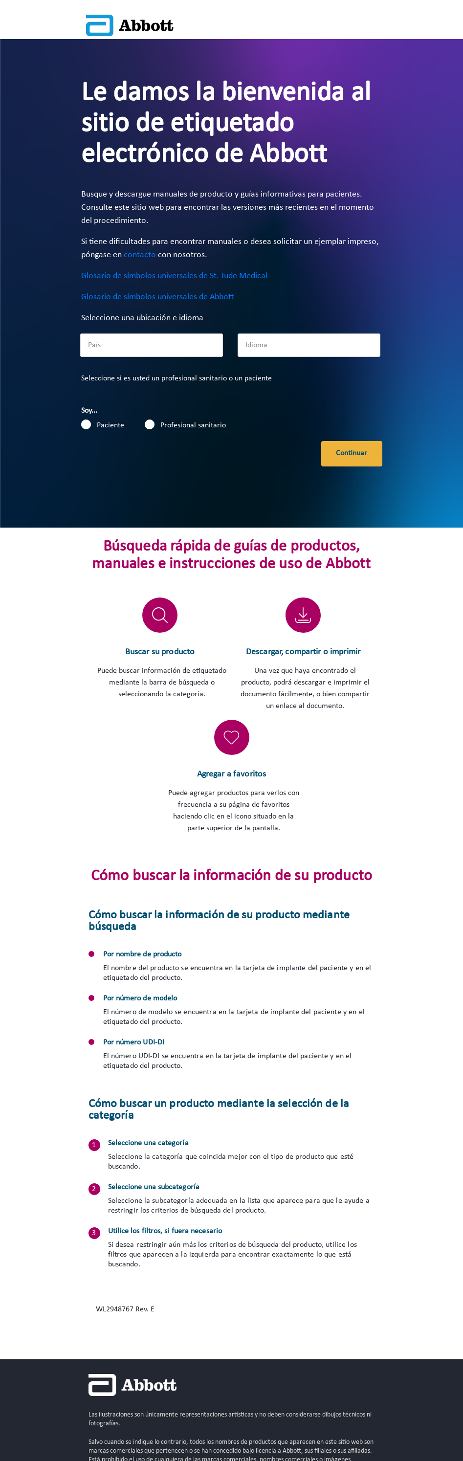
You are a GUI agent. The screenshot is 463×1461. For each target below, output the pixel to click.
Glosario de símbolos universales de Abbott (157, 297)
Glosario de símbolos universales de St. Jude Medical (174, 276)
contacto (140, 255)
